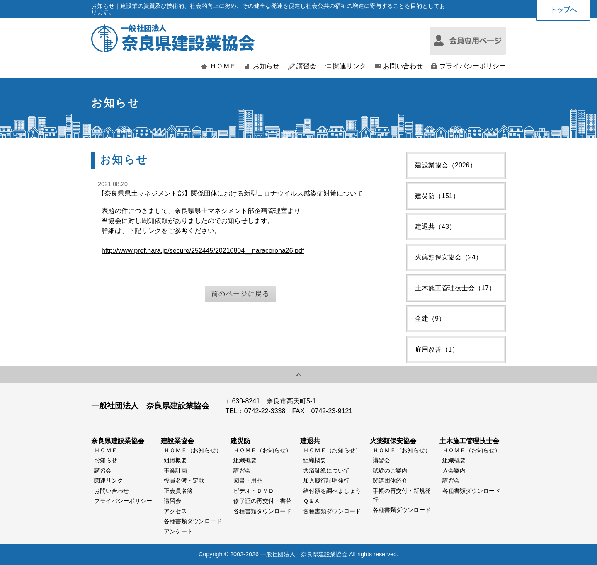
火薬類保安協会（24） (448, 257)
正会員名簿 (178, 490)
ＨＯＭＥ (223, 66)
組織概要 (175, 460)
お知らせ (266, 66)
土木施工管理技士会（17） (455, 287)
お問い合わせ (403, 66)
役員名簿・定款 (184, 480)
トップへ (563, 9)
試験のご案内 (390, 470)
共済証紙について (326, 470)
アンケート (178, 531)
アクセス (175, 511)
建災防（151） (437, 195)
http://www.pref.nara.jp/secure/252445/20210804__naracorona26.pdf (203, 250)
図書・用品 (247, 480)
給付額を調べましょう (332, 490)
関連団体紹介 (390, 480)
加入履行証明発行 (326, 480)
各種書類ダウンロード (193, 521)
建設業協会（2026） (445, 165)
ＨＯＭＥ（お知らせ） (193, 450)
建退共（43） (435, 226)
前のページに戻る (240, 293)
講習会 (306, 66)
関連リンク (349, 66)
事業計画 (175, 470)
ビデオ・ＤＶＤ (253, 490)
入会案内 (454, 470)
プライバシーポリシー (472, 66)
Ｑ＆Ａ (311, 500)
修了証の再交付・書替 (262, 500)
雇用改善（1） (437, 349)
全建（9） (430, 318)
